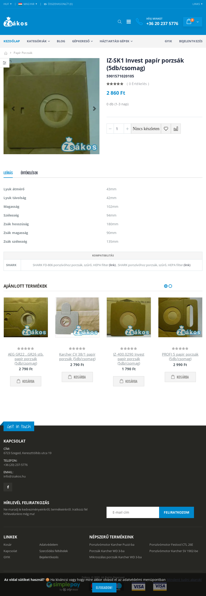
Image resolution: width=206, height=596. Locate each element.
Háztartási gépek (114, 41)
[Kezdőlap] (6, 53)
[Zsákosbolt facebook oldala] (8, 487)
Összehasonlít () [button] (58, 4)
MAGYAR (26, 4)
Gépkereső (81, 41)
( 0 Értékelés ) (138, 83)
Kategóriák (37, 41)
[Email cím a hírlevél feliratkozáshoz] (150, 512)
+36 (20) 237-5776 (16, 465)
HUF (6, 4)
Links (196, 4)
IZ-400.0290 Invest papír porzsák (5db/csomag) (128, 359)
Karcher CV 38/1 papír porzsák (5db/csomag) (77, 356)
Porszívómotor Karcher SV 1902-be (173, 551)
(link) (112, 265)
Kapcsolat (10, 551)
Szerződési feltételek (53, 551)
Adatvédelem (48, 544)
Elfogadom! (104, 587)
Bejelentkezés (190, 41)
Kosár (8, 544)
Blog (61, 41)
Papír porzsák (23, 53)
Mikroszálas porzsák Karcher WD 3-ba (115, 557)
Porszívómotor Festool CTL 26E (171, 544)
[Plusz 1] (127, 128)
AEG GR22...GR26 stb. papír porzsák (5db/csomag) (26, 359)
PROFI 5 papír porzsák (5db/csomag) (180, 356)
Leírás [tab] (8, 172)
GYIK (168, 41)
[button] (120, 21)
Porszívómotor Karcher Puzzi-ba (111, 544)
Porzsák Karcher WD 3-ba (106, 551)
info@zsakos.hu (15, 476)
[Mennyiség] (119, 128)
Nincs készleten (146, 129)
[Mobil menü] (128, 21)
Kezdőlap (12, 41)
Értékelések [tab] (29, 172)
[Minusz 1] (110, 128)
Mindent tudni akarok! (184, 579)
